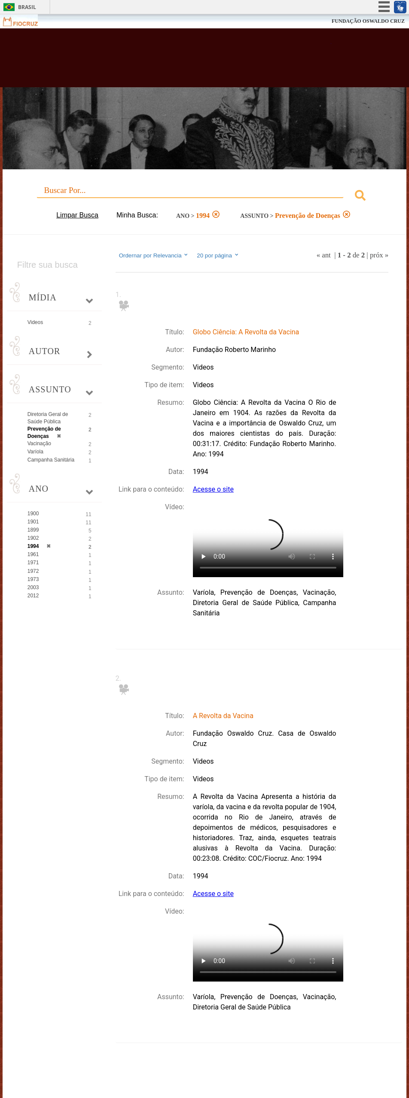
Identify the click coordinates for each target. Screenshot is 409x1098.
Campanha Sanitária (50, 460)
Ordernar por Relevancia (154, 255)
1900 (33, 514)
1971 (33, 563)
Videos (35, 322)
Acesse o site (213, 489)
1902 (33, 538)
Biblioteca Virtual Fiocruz (176, 61)
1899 (33, 530)
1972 (33, 571)
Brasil (27, 7)
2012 (33, 596)
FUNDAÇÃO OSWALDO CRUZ (368, 21)
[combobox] (205, 196)
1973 (33, 579)
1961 (33, 554)
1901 (33, 522)
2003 (33, 587)
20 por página (218, 255)
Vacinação (39, 443)
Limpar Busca (77, 215)
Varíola (35, 452)
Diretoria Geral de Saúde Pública (47, 418)
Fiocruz (25, 21)
